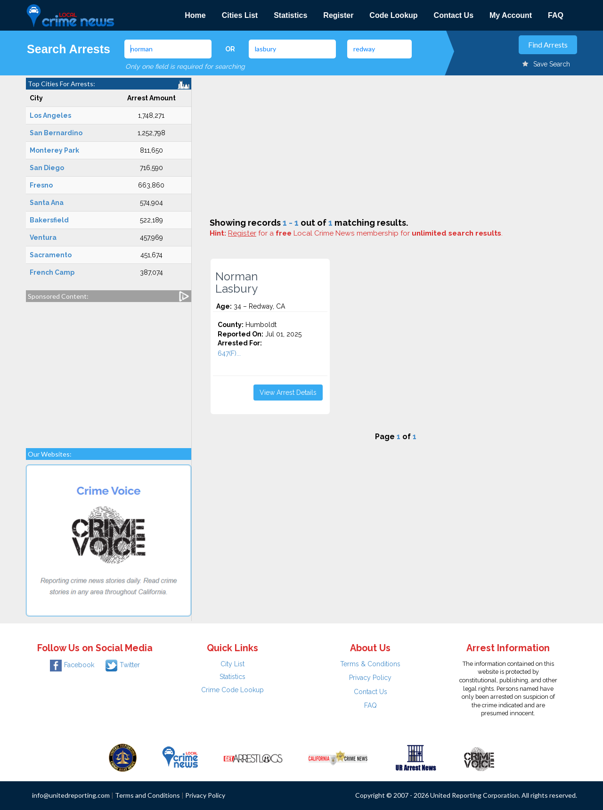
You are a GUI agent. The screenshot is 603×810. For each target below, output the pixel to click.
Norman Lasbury (236, 282)
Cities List (240, 15)
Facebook (72, 665)
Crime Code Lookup (232, 690)
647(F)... (229, 353)
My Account (510, 15)
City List (232, 664)
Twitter (123, 665)
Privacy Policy (370, 677)
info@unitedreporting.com (71, 795)
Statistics (290, 15)
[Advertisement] (108, 370)
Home (195, 15)
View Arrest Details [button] (288, 392)
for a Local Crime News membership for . (365, 233)
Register (338, 15)
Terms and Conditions (147, 795)
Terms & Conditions (370, 664)
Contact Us (453, 15)
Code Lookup (393, 15)
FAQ (555, 15)
